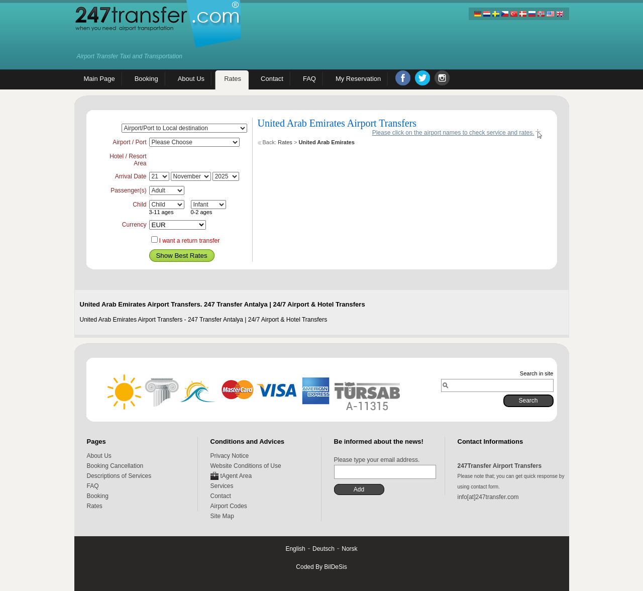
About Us (99, 455)
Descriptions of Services (119, 475)
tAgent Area (236, 475)
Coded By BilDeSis (321, 566)
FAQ (93, 485)
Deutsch (323, 548)
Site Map (222, 516)
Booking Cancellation (115, 465)
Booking (98, 496)
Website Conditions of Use (245, 465)
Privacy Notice (229, 455)
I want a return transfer (189, 240)
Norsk (349, 548)
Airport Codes (228, 506)
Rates (285, 142)
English (295, 548)
